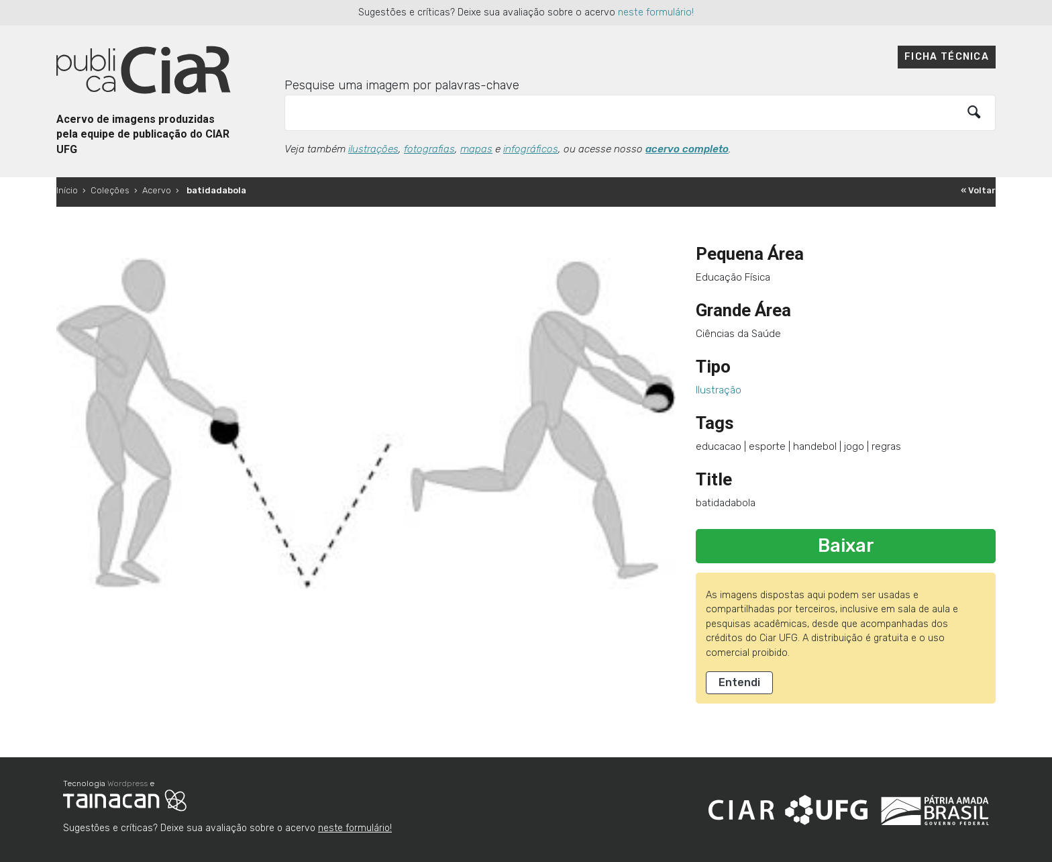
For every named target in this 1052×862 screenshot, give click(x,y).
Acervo (156, 190)
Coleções (110, 190)
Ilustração (718, 390)
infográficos (530, 149)
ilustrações (373, 149)
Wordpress (127, 783)
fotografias (429, 149)
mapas (476, 149)
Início (67, 190)
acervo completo (687, 149)
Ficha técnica (946, 56)
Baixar (846, 546)
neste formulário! (656, 12)
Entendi (739, 682)
